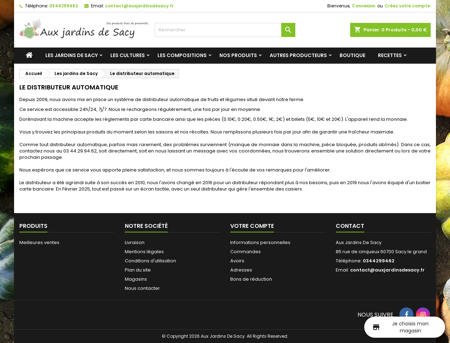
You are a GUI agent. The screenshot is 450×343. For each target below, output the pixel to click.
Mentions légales (144, 251)
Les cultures (127, 55)
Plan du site (138, 270)
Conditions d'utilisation (150, 260)
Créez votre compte (407, 6)
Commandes (245, 251)
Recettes (390, 55)
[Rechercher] (225, 30)
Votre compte (252, 226)
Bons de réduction (251, 279)
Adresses (241, 270)
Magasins (136, 279)
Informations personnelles (260, 242)
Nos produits (238, 55)
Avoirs (237, 260)
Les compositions (182, 55)
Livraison (134, 242)
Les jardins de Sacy (71, 55)
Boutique (352, 55)
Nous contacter (142, 288)
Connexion (363, 6)
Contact (350, 226)
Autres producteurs (298, 55)
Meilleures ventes (39, 242)
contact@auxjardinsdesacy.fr (139, 6)
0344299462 (63, 6)
